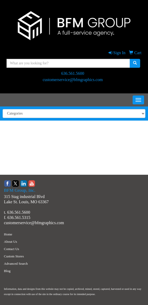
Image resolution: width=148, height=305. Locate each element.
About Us (10, 242)
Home (8, 234)
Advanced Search (16, 264)
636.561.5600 (72, 73)
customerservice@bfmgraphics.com (73, 79)
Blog (7, 271)
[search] (135, 63)
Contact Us (11, 249)
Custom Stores (14, 256)
